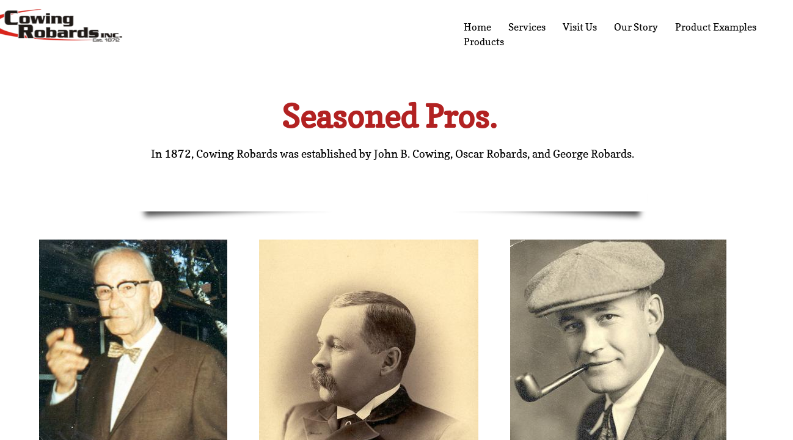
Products (484, 41)
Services (527, 27)
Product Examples (715, 27)
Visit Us (580, 27)
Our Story (636, 27)
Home (477, 27)
